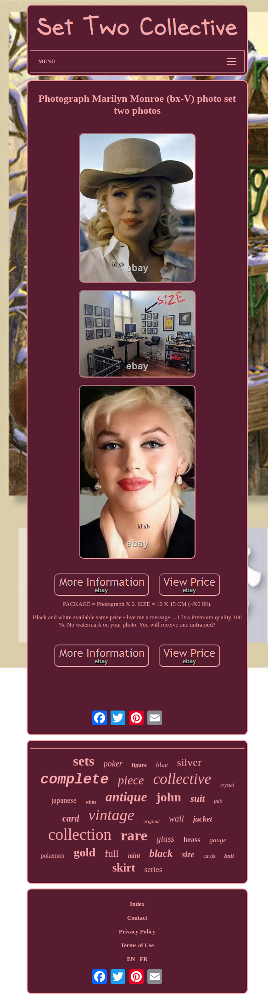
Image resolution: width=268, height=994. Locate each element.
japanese (64, 800)
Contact (137, 917)
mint (134, 855)
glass (165, 839)
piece (131, 780)
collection (80, 835)
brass (192, 840)
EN (131, 958)
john (168, 797)
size (188, 854)
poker (113, 763)
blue (162, 764)
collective (182, 779)
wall (176, 818)
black (161, 853)
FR (143, 958)
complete (74, 780)
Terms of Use (137, 945)
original (152, 821)
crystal (227, 785)
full (112, 853)
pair (218, 801)
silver (189, 762)
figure (139, 764)
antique (126, 796)
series (153, 869)
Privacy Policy (137, 931)
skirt (123, 867)
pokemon (52, 855)
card (70, 818)
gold (84, 852)
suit (197, 798)
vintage (111, 814)
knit (229, 855)
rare (134, 835)
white (91, 802)
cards (209, 856)
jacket (202, 819)
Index (137, 903)
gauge (217, 840)
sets (84, 760)
